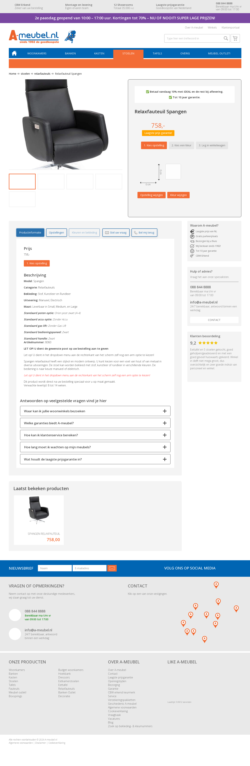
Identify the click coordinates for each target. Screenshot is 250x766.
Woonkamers (37, 54)
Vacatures (114, 719)
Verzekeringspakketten (121, 701)
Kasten (100, 54)
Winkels (212, 27)
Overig (185, 54)
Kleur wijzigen (178, 196)
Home (12, 74)
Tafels (157, 54)
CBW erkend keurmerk (121, 693)
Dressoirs (64, 678)
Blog (110, 723)
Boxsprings (15, 697)
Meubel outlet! (219, 54)
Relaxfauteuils (66, 689)
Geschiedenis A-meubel (122, 704)
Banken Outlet (67, 693)
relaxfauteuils (41, 74)
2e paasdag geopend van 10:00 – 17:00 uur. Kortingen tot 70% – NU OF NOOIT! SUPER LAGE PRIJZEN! (125, 17)
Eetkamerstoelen (68, 682)
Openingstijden (117, 682)
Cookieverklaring (118, 712)
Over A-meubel (194, 27)
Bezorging (114, 686)
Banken (70, 54)
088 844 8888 (200, 287)
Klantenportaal (230, 27)
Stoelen (129, 54)
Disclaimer (40, 743)
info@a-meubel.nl (204, 303)
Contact (214, 321)
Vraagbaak (114, 716)
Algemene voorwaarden (122, 708)
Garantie (113, 689)
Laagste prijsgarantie (120, 678)
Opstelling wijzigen (151, 196)
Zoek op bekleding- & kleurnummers (130, 727)
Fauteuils (14, 689)
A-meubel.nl (51, 740)
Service (112, 697)
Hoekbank (64, 674)
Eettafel (63, 686)
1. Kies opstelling (154, 146)
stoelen (24, 74)
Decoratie (64, 697)
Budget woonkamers (70, 671)
